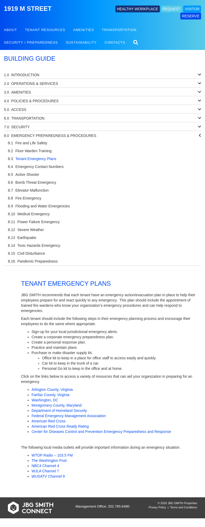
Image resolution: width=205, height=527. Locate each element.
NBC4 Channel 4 (45, 466)
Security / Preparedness (31, 42)
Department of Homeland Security (59, 410)
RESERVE (190, 16)
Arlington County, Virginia (52, 389)
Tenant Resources (45, 30)
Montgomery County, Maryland (56, 405)
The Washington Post (49, 460)
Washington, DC (45, 400)
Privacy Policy (157, 507)
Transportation (119, 30)
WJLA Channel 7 (45, 471)
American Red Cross (48, 421)
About (10, 30)
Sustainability (81, 42)
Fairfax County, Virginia (50, 395)
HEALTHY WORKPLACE (137, 9)
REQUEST (172, 9)
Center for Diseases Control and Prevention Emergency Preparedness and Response (101, 431)
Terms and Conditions (183, 507)
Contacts (115, 42)
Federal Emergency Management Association (69, 416)
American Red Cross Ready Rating (60, 426)
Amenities (83, 30)
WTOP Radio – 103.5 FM (52, 455)
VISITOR (192, 9)
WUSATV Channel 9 (48, 476)
